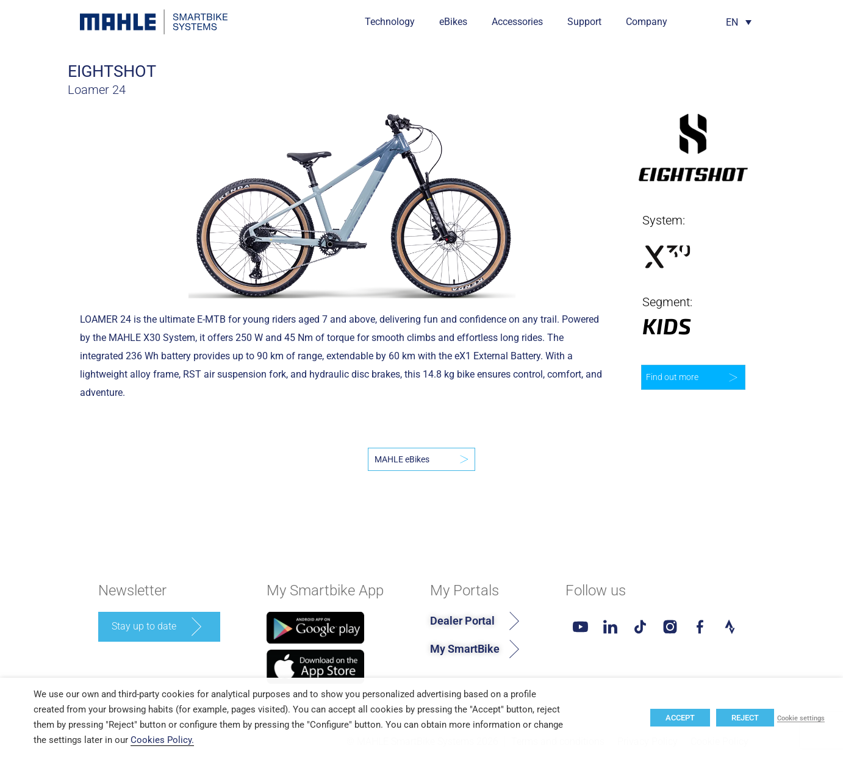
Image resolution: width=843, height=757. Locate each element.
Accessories (517, 21)
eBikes (453, 21)
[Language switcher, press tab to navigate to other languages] (739, 22)
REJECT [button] (745, 717)
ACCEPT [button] (680, 717)
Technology (390, 21)
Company (646, 21)
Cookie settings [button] (801, 718)
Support (584, 21)
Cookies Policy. (162, 739)
